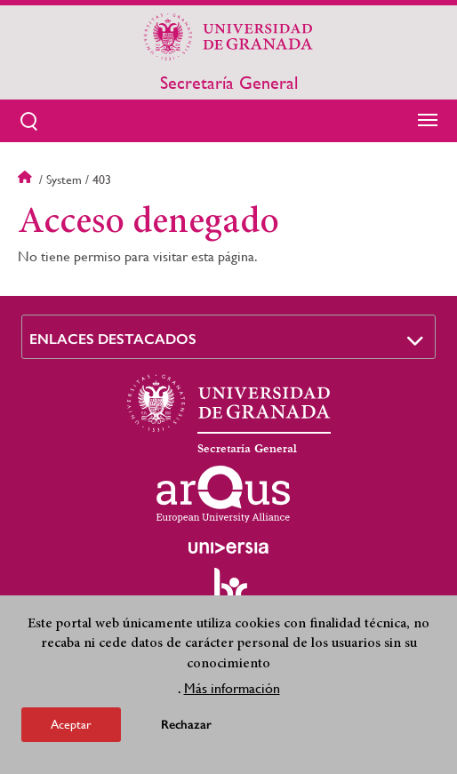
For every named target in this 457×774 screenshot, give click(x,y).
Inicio (27, 179)
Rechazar (186, 729)
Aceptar (71, 729)
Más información (232, 692)
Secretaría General (229, 83)
